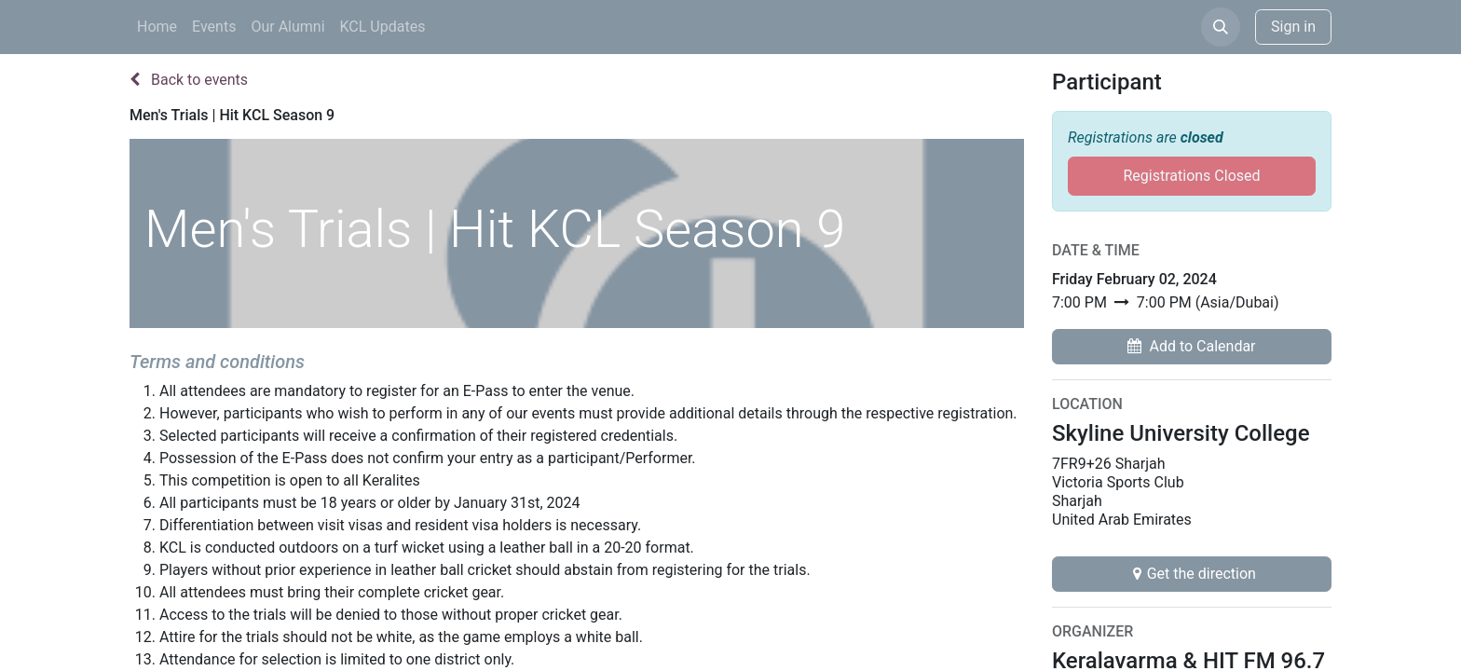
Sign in (1293, 26)
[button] (1220, 27)
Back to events (189, 80)
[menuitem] (157, 27)
